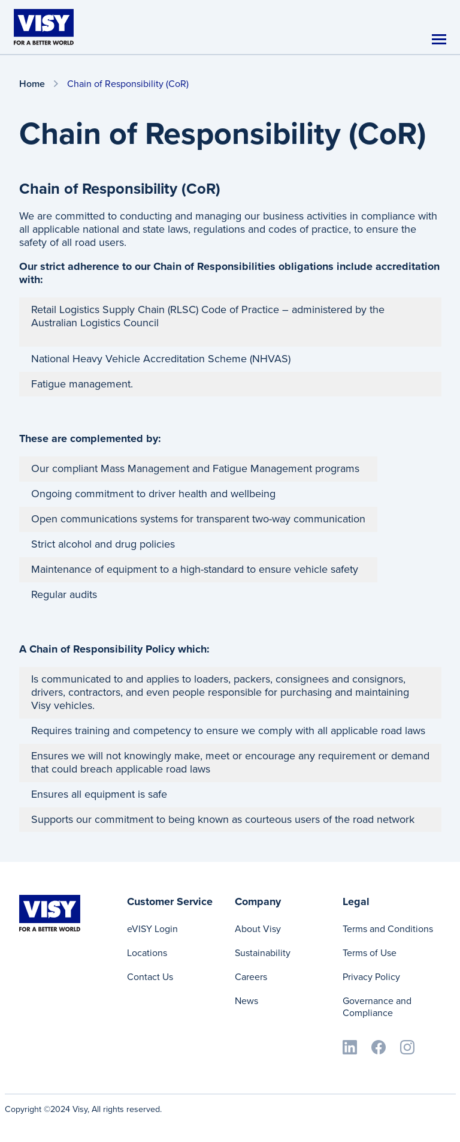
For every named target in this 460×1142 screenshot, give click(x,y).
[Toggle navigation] (439, 39)
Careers (251, 977)
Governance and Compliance (377, 1007)
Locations (147, 953)
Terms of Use (370, 953)
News (246, 1001)
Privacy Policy (371, 977)
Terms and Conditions (388, 929)
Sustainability (262, 953)
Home (32, 84)
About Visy (258, 929)
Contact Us (150, 977)
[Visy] (44, 26)
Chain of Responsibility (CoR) (128, 84)
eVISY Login (152, 929)
